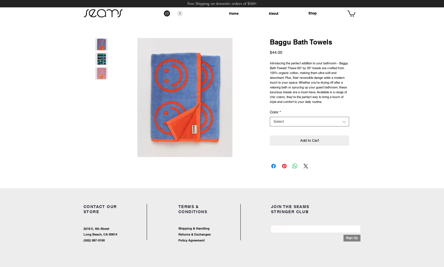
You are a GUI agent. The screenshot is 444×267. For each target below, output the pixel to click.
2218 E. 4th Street (96, 229)
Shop (312, 13)
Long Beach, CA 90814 (100, 234)
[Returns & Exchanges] (215, 235)
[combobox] (309, 121)
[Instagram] (167, 13)
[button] (351, 13)
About (273, 13)
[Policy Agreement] (209, 241)
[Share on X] (305, 166)
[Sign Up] (351, 238)
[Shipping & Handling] (215, 229)
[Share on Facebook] (273, 166)
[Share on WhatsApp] (295, 166)
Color (275, 112)
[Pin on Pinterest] (284, 166)
